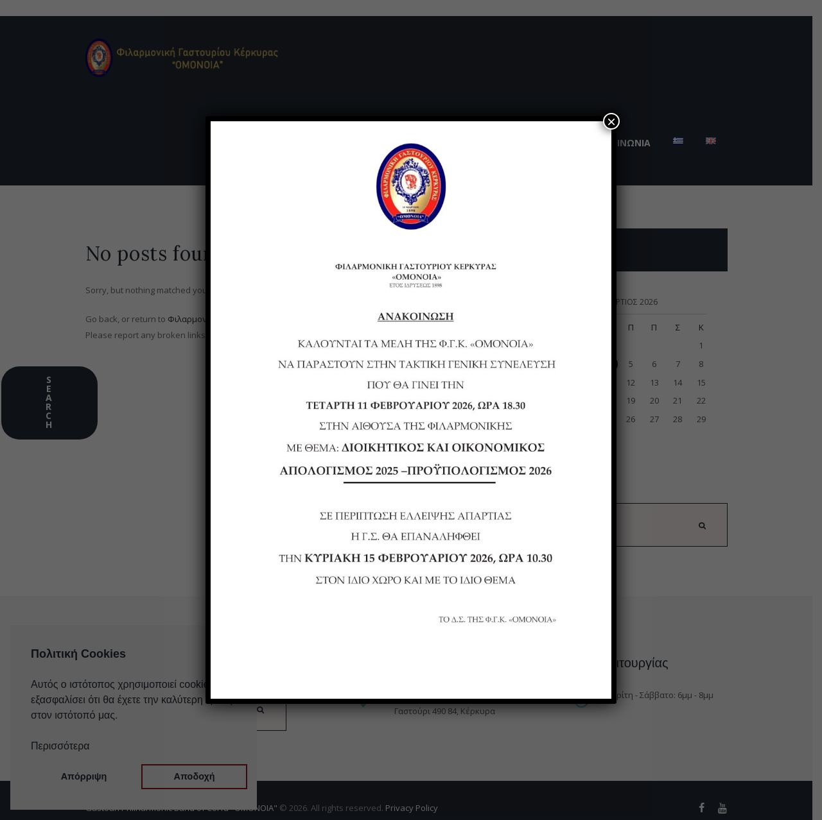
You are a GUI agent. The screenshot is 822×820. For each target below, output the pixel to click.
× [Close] (611, 121)
